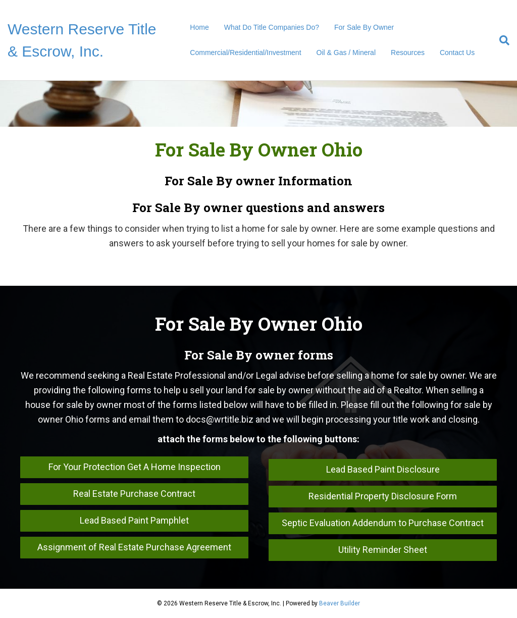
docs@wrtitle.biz (219, 419)
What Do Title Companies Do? (271, 27)
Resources (408, 52)
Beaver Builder (339, 603)
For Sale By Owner (364, 27)
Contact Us (457, 52)
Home (199, 27)
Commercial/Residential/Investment (245, 52)
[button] (134, 467)
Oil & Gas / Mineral (346, 52)
